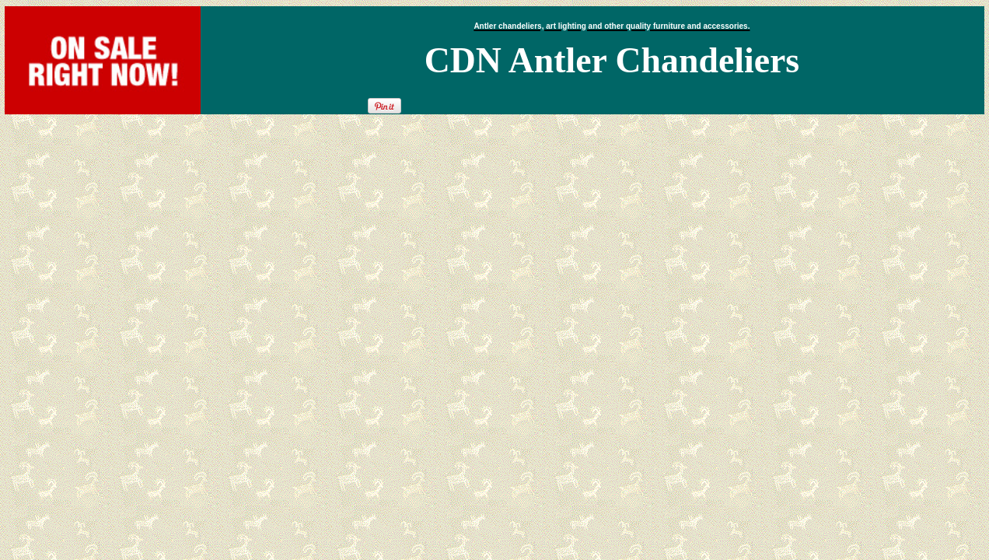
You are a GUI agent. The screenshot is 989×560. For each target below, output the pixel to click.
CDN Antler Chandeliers (612, 60)
